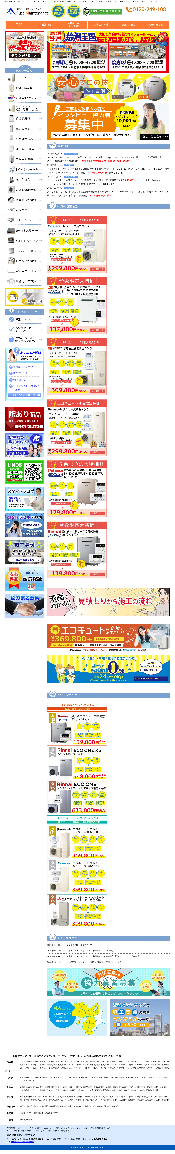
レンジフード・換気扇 (25, 251)
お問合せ (155, 25)
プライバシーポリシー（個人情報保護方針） (25, 340)
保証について (25, 320)
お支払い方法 (101, 25)
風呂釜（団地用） (25, 150)
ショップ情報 (128, 25)
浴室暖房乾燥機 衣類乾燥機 (25, 200)
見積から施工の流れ (73, 25)
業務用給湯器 (25, 160)
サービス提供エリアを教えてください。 (26, 388)
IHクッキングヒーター (25, 231)
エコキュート (25, 78)
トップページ (19, 25)
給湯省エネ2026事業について (79, 945)
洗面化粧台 (25, 180)
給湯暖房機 (25, 119)
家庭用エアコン (25, 272)
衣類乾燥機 (25, 190)
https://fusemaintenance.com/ (22, 1142)
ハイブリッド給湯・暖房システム (25, 109)
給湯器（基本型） (25, 89)
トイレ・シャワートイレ (25, 170)
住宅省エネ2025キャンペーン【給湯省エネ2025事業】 (90, 951)
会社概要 (46, 25)
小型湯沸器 (25, 139)
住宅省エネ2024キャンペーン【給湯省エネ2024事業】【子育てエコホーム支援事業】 (104, 956)
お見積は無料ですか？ (23, 367)
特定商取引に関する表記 (25, 330)
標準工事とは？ (20, 373)
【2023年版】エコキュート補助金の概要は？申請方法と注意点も (95, 962)
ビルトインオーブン (25, 241)
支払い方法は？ (20, 379)
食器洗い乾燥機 (25, 261)
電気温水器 (25, 129)
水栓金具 (25, 211)
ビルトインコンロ (25, 221)
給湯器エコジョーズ (25, 99)
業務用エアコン (25, 282)
